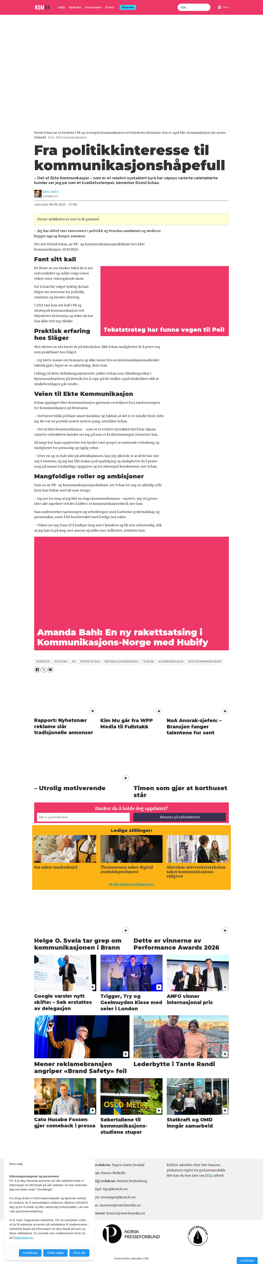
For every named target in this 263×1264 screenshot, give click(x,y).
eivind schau (90, 661)
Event (109, 7)
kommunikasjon (171, 661)
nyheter (42, 661)
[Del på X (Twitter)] (44, 670)
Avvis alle (79, 1252)
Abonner (127, 7)
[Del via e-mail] (50, 670)
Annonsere (93, 7)
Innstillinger (247, 1260)
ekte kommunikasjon (204, 661)
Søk (177, 3)
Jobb (61, 7)
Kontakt (75, 7)
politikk (60, 661)
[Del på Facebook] (37, 670)
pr (74, 661)
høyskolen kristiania (121, 661)
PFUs (209, 1176)
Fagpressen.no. (23, 1237)
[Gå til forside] (42, 7)
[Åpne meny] (224, 7)
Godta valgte (55, 1252)
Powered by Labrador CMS (131, 1258)
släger (148, 661)
